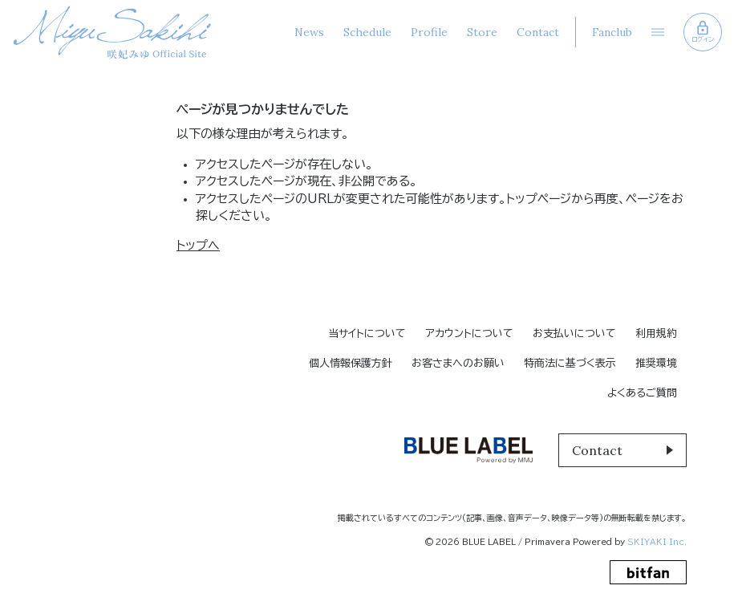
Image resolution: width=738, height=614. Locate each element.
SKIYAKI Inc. (657, 542)
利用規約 (656, 333)
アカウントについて (469, 333)
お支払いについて (574, 333)
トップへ (198, 245)
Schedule (367, 32)
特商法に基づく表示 (570, 363)
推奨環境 (656, 363)
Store (482, 32)
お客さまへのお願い (458, 363)
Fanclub (612, 32)
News (309, 32)
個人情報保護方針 (350, 363)
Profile (429, 32)
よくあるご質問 (642, 393)
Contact (538, 32)
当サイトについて (367, 333)
